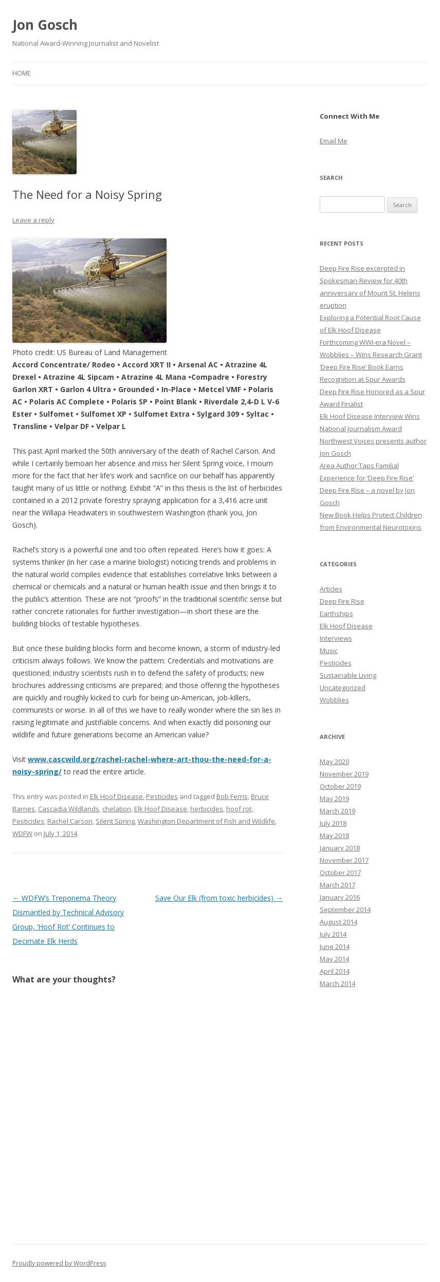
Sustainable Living (348, 675)
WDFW (22, 833)
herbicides (206, 808)
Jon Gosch (45, 24)
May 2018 (334, 835)
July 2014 (333, 934)
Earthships (336, 613)
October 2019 (340, 786)
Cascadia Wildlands (68, 808)
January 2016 (340, 897)
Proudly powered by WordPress (59, 1263)
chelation (116, 808)
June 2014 (335, 946)
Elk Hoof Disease (116, 796)
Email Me (333, 140)
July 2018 (333, 823)
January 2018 (340, 847)
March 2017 (337, 884)
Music (329, 650)
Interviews (336, 638)
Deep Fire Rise (342, 601)
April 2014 (335, 971)
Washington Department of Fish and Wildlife (206, 821)
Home (21, 73)
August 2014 (338, 921)
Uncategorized (342, 687)
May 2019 (334, 798)
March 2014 (337, 983)
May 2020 (334, 761)
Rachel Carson (70, 821)
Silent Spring (115, 821)
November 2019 (344, 773)
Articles (331, 588)
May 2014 (334, 958)
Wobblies (334, 699)
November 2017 (344, 860)
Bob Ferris (232, 796)
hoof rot (238, 808)
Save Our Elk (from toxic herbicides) (219, 898)
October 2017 (340, 872)
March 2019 (337, 810)
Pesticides (162, 796)
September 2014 (345, 909)
